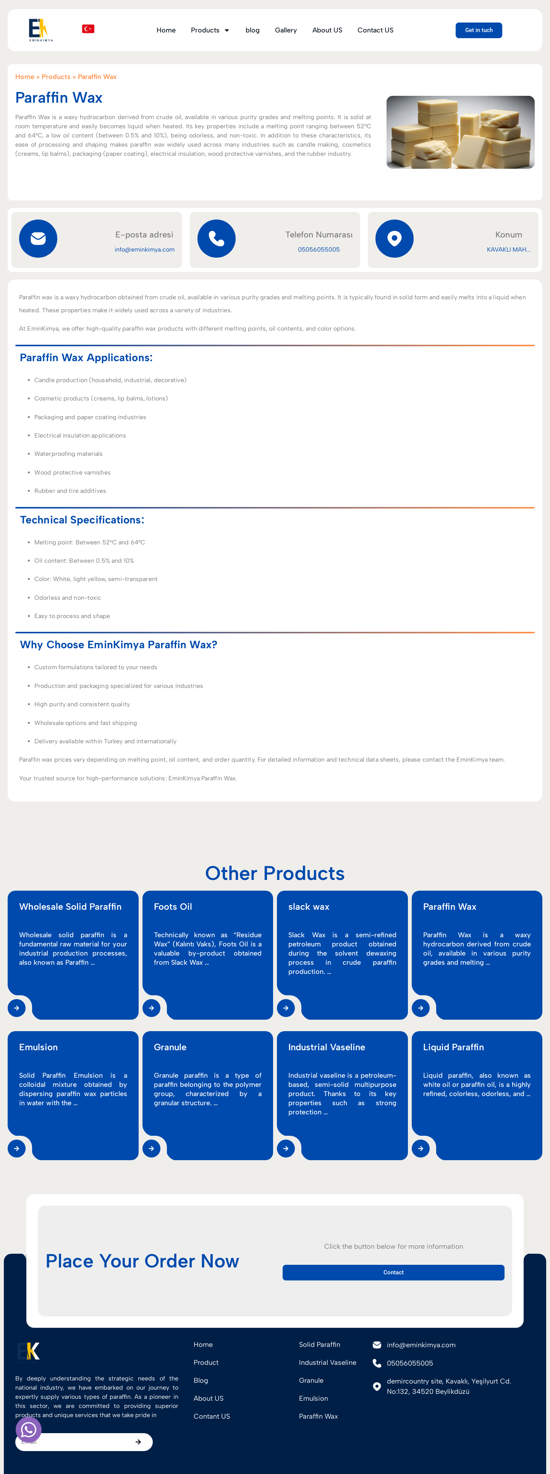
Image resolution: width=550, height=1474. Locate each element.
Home (166, 30)
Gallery (286, 30)
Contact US (375, 30)
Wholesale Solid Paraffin (70, 1123)
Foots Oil (173, 1123)
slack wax (309, 1123)
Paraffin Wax (450, 1123)
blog (253, 30)
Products (210, 30)
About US (327, 30)
